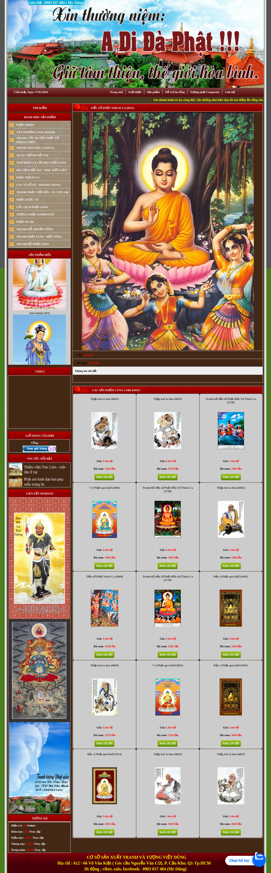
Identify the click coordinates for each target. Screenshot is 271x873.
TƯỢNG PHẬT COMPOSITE (35, 214)
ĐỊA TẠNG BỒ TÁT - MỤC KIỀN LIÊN (41, 170)
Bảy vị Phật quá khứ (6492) (231, 576)
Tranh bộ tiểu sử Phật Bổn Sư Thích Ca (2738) (167, 489)
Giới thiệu (134, 92)
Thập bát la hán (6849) (104, 665)
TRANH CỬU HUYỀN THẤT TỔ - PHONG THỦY (38, 140)
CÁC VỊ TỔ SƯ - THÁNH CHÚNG (38, 184)
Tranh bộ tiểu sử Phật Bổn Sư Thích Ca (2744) (167, 578)
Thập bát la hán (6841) (104, 398)
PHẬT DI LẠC (25, 221)
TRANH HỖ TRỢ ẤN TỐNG (34, 229)
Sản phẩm (153, 92)
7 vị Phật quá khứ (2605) (167, 665)
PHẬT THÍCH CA (27, 177)
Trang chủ (116, 92)
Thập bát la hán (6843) (167, 754)
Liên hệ (229, 92)
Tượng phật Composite (204, 92)
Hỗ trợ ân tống (175, 92)
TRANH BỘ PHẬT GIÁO (32, 244)
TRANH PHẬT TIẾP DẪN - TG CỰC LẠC (43, 192)
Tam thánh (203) (39, 341)
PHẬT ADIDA (25, 124)
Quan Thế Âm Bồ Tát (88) (39, 263)
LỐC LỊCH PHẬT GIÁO (32, 207)
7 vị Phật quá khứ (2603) (104, 487)
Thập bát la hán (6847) (231, 754)
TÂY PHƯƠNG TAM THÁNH (35, 132)
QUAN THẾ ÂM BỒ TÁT (32, 155)
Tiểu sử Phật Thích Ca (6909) (104, 576)
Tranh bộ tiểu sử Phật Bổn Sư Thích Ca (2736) (231, 400)
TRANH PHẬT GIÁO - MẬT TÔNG (39, 236)
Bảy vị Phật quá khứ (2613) (104, 754)
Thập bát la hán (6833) (167, 398)
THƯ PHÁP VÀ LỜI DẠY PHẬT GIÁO (41, 162)
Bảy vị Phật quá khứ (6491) (231, 665)
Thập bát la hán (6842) (231, 487)
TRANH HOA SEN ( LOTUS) (35, 147)
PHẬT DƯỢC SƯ (27, 199)
